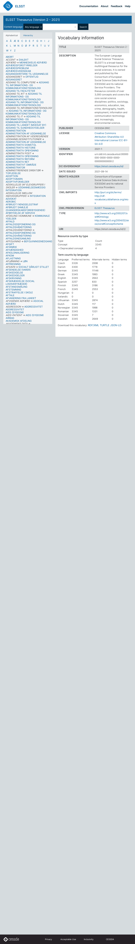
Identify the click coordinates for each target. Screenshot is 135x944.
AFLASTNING (13, 258)
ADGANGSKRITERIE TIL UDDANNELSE (27, 73)
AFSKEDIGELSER (15, 275)
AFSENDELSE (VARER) (18, 269)
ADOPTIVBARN (14, 178)
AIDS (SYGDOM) (15, 312)
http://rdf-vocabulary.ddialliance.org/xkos (111, 199)
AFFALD (10, 221)
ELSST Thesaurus (105, 208)
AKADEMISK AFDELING (19, 320)
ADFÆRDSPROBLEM (17, 68)
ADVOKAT (11, 198)
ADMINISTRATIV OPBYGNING (22, 150)
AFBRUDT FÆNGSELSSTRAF (22, 204)
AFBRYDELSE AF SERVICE (20, 212)
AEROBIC (11, 201)
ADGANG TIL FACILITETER (20, 90)
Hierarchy (28, 35)
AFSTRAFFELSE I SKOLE (19, 292)
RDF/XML (93, 325)
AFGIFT (10, 244)
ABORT (10, 56)
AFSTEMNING (13, 289)
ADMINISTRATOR (15, 167)
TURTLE (104, 325)
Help (127, 6)
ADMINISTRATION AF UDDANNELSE (26, 133)
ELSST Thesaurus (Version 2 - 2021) (33, 20)
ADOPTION (12, 176)
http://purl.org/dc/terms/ (108, 192)
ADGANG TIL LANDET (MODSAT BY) (26, 124)
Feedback (116, 6)
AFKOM (10, 255)
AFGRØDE (11, 247)
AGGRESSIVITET (15, 309)
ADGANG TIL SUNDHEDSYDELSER (25, 127)
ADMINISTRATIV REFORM (20, 159)
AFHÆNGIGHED (15, 249)
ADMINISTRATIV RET (17, 161)
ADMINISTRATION (16, 130)
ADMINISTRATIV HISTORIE (21, 147)
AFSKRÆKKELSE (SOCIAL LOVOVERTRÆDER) (20, 282)
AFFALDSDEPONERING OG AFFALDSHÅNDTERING (21, 226)
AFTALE (10, 295)
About (104, 6)
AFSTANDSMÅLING (16, 286)
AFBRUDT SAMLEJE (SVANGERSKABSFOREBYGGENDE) (25, 209)
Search (83, 27)
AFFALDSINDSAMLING (18, 238)
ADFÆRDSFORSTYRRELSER (21, 65)
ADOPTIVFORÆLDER (17, 181)
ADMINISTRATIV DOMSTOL (21, 144)
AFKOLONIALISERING (17, 252)
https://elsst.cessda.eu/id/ (109, 166)
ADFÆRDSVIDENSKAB (18, 71)
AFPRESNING (13, 264)
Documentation (88, 6)
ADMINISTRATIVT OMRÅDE (21, 164)
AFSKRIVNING (13, 278)
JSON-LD (115, 325)
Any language (32, 27)
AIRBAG (10, 318)
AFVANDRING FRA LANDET (21, 298)
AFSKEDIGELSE (14, 272)
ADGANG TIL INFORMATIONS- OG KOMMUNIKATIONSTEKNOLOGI (25, 104)
